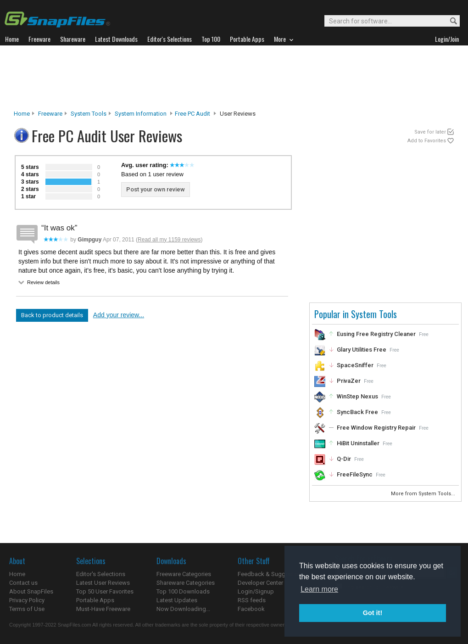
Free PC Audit (192, 113)
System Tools (88, 113)
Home (22, 113)
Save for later (430, 132)
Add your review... (118, 315)
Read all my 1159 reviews (169, 239)
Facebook (251, 608)
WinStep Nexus (357, 396)
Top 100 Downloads (183, 591)
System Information (141, 113)
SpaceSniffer (355, 365)
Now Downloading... (183, 608)
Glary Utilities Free (361, 349)
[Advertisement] (234, 77)
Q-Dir (344, 458)
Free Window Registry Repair (376, 427)
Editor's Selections (100, 574)
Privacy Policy (27, 600)
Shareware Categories (185, 582)
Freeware (50, 113)
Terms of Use (27, 608)
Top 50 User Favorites (105, 591)
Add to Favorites (426, 141)
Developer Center (260, 582)
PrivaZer (349, 380)
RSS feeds (252, 600)
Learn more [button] (319, 589)
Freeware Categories (183, 574)
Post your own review (155, 189)
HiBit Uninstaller (358, 443)
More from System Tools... (424, 494)
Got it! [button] (372, 612)
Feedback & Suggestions (271, 574)
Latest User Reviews (103, 582)
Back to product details (52, 315)
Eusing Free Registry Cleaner (376, 333)
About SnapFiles (31, 591)
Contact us (23, 582)
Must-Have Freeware (103, 608)
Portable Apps (95, 600)
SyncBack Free (357, 412)
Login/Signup (256, 591)
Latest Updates (176, 600)
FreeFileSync (355, 474)
